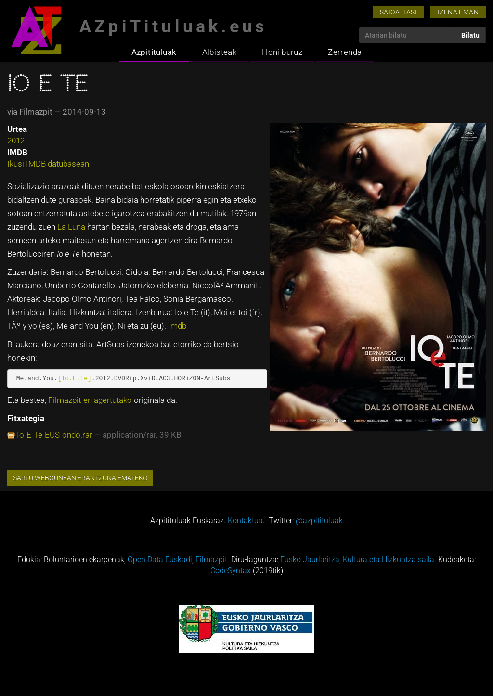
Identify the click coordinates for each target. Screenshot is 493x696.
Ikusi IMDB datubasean (48, 163)
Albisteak (219, 52)
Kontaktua (245, 520)
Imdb (177, 326)
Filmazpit (211, 559)
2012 (16, 140)
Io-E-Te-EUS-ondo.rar (54, 434)
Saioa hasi (398, 12)
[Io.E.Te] (74, 378)
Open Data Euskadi (160, 559)
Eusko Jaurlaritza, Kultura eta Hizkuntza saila (357, 559)
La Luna (72, 227)
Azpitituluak (154, 52)
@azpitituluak (319, 520)
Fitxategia (25, 418)
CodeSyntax (230, 570)
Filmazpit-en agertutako (91, 400)
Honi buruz (282, 52)
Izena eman (458, 12)
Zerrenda (345, 52)
